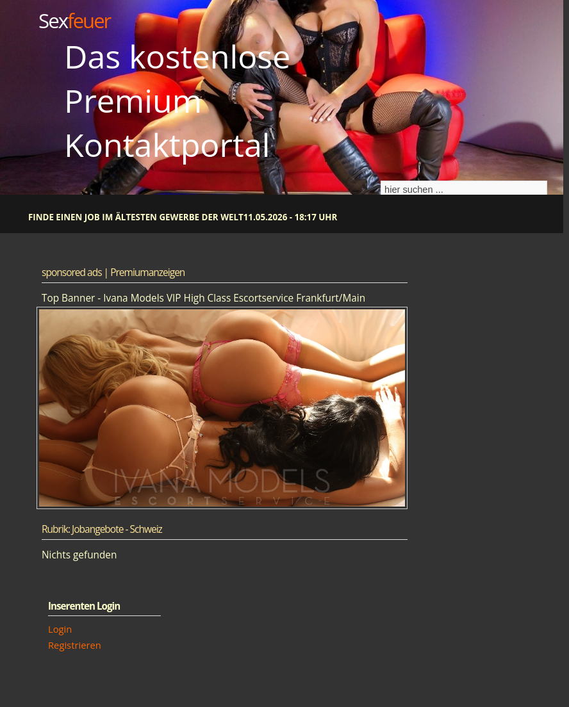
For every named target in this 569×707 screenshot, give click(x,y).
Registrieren (74, 644)
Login (60, 628)
